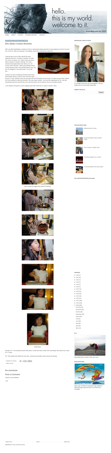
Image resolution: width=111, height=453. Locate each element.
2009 (77, 305)
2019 (77, 284)
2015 (77, 293)
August (78, 316)
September (79, 314)
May (77, 323)
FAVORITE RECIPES (31, 35)
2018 (77, 286)
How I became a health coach (92, 147)
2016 (77, 291)
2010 (77, 303)
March (77, 328)
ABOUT (13, 35)
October (78, 312)
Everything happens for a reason (92, 157)
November (79, 309)
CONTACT (42, 35)
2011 (77, 300)
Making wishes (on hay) (90, 128)
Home (38, 442)
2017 (77, 289)
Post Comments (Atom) (18, 444)
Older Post (67, 442)
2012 (77, 298)
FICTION (20, 35)
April (77, 325)
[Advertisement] (38, 432)
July (77, 318)
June (77, 321)
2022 (77, 277)
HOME (7, 35)
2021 (77, 280)
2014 (77, 296)
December (79, 307)
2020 (77, 282)
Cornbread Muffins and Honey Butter (93, 166)
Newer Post (9, 442)
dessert (11, 363)
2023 (77, 275)
